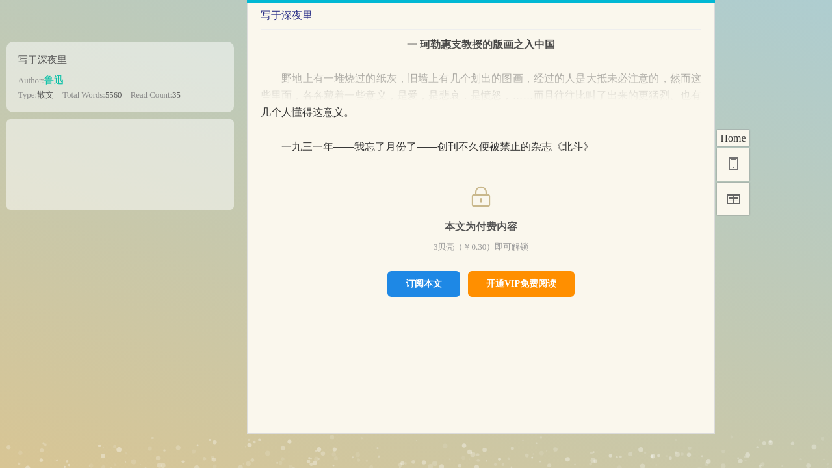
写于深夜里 (42, 59)
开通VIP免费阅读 (521, 283)
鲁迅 (54, 79)
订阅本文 (424, 283)
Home (733, 138)
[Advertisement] (120, 160)
